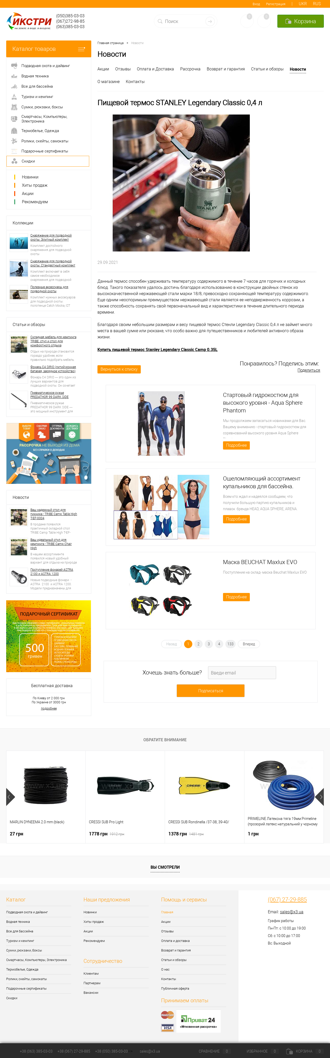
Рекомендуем (35, 201)
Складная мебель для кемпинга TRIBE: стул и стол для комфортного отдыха (53, 341)
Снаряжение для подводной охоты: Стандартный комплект (52, 263)
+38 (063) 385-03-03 (36, 1051)
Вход (256, 4)
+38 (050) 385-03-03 (111, 1051)
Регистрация (275, 4)
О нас (165, 969)
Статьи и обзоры (29, 324)
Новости (21, 497)
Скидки (11, 998)
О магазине (108, 81)
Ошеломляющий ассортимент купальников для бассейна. (261, 482)
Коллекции (23, 223)
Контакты (135, 81)
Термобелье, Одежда (22, 969)
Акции (28, 193)
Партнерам (92, 983)
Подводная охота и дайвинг (27, 912)
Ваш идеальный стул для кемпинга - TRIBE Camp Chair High (51, 544)
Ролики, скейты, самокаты (26, 979)
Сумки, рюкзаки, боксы (24, 950)
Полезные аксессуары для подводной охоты (49, 289)
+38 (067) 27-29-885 (73, 1051)
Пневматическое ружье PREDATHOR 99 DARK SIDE (49, 395)
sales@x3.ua (291, 911)
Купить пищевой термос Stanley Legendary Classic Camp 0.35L (157, 349)
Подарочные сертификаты (26, 988)
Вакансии (91, 993)
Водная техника (18, 922)
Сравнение (210, 1051)
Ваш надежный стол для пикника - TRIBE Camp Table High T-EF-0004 (53, 514)
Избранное (258, 1051)
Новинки (30, 177)
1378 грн (186, 834)
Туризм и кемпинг (20, 941)
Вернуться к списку (119, 369)
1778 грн (106, 834)
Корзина (305, 1051)
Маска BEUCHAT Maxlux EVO (260, 562)
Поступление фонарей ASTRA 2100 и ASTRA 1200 (51, 572)
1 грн (253, 834)
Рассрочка (190, 69)
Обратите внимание (165, 740)
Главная (167, 912)
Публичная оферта (175, 988)
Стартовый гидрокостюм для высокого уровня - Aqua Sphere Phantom (262, 403)
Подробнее (236, 445)
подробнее (49, 708)
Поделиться (309, 370)
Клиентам (91, 973)
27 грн (16, 834)
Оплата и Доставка (155, 69)
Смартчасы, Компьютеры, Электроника (36, 960)
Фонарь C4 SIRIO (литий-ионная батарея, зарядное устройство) (53, 369)
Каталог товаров (48, 48)
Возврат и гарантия (226, 69)
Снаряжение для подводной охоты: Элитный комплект (51, 237)
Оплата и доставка (175, 941)
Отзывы (123, 69)
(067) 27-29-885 (287, 900)
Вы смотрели (165, 867)
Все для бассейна (19, 931)
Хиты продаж (34, 185)
